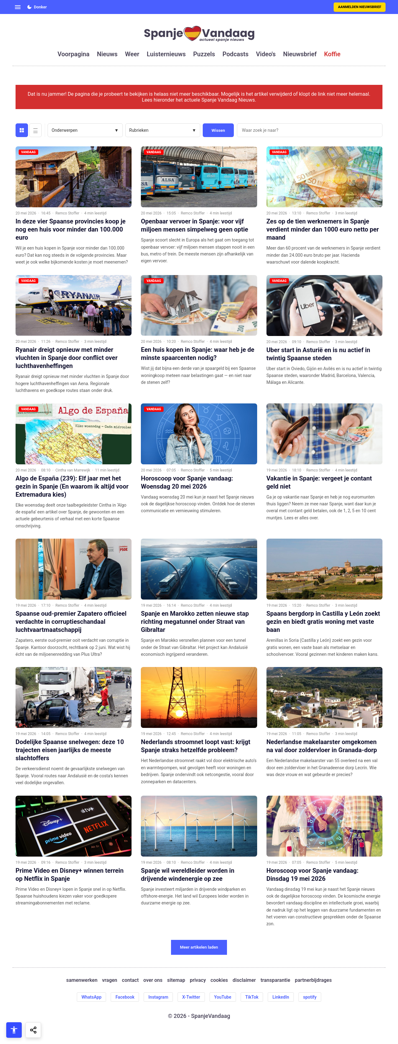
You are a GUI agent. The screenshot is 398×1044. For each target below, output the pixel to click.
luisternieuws (166, 54)
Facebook (124, 997)
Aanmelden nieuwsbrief (359, 7)
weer (132, 54)
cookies (219, 980)
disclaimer (244, 980)
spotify (310, 997)
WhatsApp (91, 997)
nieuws (107, 54)
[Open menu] (17, 7)
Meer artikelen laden (199, 947)
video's (265, 54)
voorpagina (74, 54)
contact (130, 980)
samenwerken (81, 980)
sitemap (176, 980)
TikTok (252, 997)
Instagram (158, 997)
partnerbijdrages (313, 980)
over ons (152, 980)
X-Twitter (191, 997)
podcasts (236, 54)
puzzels (204, 54)
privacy (198, 980)
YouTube (222, 997)
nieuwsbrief (300, 54)
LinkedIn (280, 997)
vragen (109, 980)
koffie (332, 54)
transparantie (275, 980)
